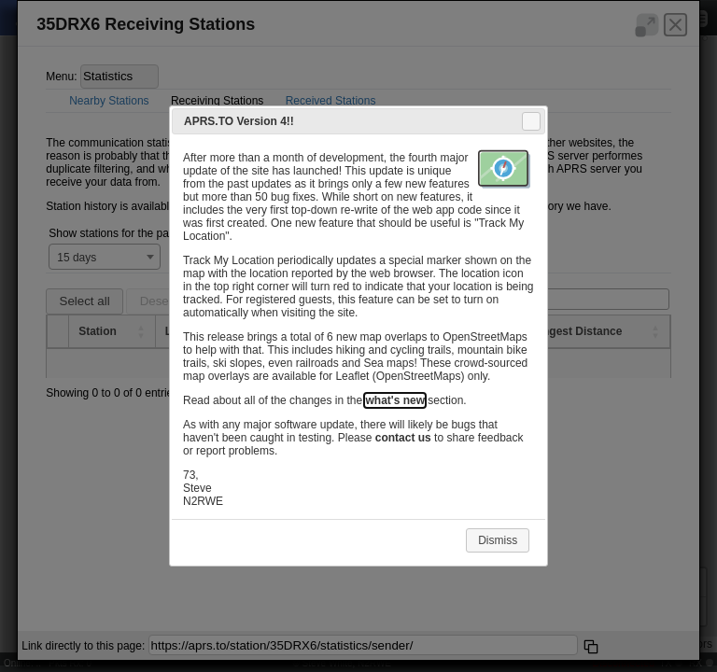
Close (530, 121)
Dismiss (497, 540)
